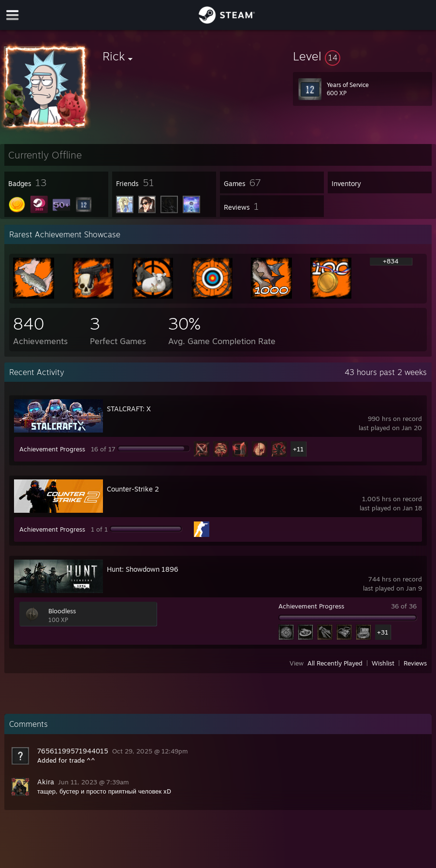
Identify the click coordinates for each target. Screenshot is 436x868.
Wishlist (383, 663)
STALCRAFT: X (129, 409)
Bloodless (62, 611)
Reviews (415, 663)
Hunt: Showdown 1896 (142, 569)
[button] (362, 56)
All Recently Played (335, 663)
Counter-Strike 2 (133, 489)
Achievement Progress (52, 449)
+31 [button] (382, 632)
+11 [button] (298, 449)
